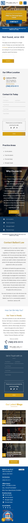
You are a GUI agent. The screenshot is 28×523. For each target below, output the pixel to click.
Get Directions (10, 84)
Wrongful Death (9, 163)
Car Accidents (8, 151)
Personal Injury (9, 159)
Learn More (14, 212)
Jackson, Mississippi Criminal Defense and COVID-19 (14, 454)
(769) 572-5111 (12, 86)
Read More (14, 462)
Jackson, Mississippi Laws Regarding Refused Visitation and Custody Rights (16, 436)
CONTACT (14, 22)
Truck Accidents (9, 155)
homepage (5, 47)
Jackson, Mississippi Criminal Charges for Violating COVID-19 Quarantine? (14, 420)
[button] (26, 3)
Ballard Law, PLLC (9, 3)
